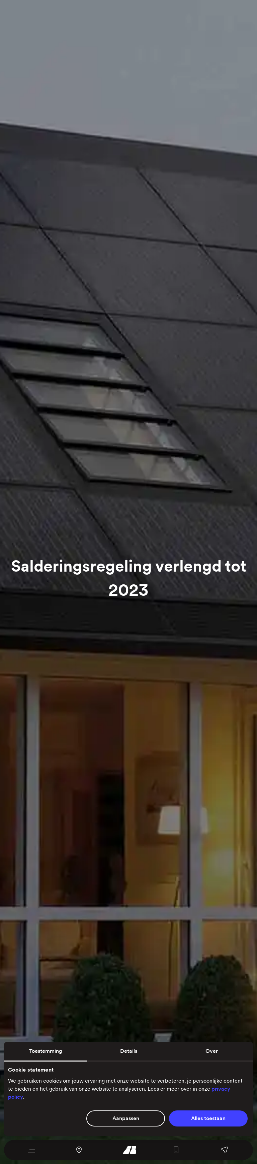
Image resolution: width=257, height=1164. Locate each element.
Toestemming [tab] (45, 1051)
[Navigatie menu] (31, 1150)
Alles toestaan (208, 1118)
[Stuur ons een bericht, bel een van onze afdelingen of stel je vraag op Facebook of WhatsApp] (224, 1150)
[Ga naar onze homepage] (127, 1150)
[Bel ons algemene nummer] (176, 1150)
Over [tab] (211, 1051)
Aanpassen (125, 1118)
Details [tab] (128, 1051)
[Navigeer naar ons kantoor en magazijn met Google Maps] (79, 1150)
